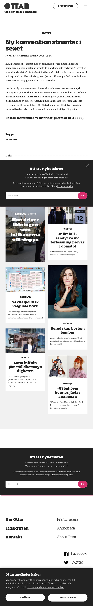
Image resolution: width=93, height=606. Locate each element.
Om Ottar (15, 520)
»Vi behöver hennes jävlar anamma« (67, 393)
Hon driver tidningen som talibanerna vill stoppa (25, 230)
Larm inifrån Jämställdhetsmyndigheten (25, 367)
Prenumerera (64, 6)
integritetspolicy (65, 475)
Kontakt (14, 537)
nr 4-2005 (11, 140)
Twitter (77, 562)
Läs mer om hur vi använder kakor (45, 587)
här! (50, 118)
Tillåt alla (25, 598)
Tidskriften (17, 528)
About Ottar (66, 537)
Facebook (78, 554)
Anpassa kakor (68, 598)
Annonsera (66, 528)
